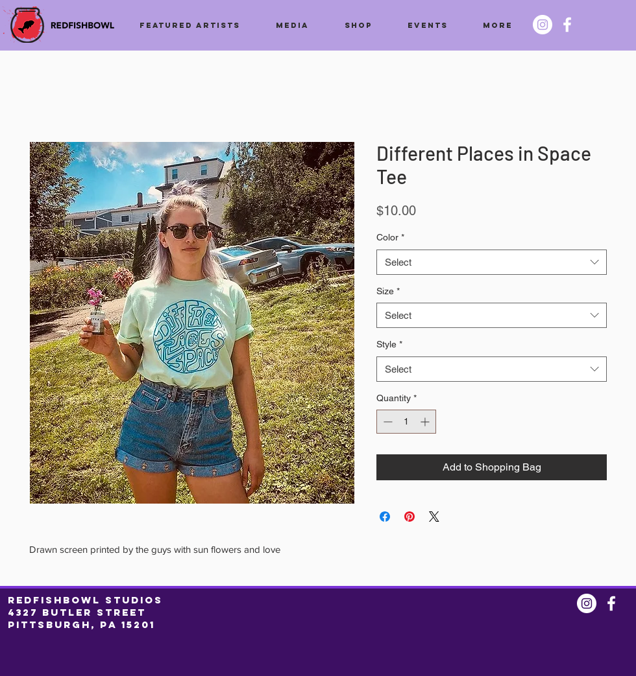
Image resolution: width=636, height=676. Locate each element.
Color (390, 237)
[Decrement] (386, 421)
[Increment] (426, 421)
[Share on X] (434, 516)
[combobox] (491, 262)
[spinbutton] (406, 421)
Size (388, 291)
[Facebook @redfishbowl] (567, 24)
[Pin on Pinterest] (409, 516)
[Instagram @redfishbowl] (542, 24)
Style (389, 344)
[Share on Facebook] (385, 516)
